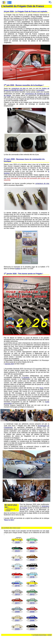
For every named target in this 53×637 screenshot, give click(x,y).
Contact (49, 635)
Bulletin (17, 268)
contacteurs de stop (18, 88)
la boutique (40, 90)
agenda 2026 (9, 364)
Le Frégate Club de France (39, 635)
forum (41, 388)
